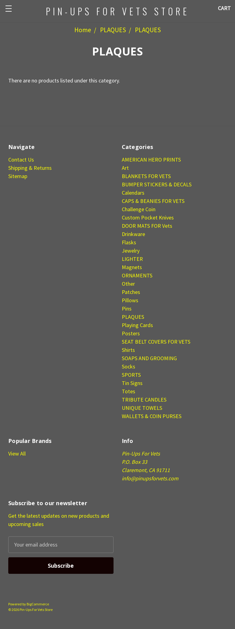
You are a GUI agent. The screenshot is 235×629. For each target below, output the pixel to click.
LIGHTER (132, 258)
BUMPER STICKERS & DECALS (157, 184)
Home (82, 30)
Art (125, 167)
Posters (131, 333)
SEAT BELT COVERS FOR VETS (156, 341)
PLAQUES (113, 30)
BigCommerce (38, 604)
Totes (128, 391)
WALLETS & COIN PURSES (151, 416)
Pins (127, 308)
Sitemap (17, 176)
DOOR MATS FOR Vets (147, 225)
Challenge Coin (138, 209)
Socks (128, 366)
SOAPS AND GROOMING (149, 358)
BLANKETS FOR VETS (146, 176)
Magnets (132, 267)
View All (17, 453)
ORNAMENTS (137, 275)
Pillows (130, 300)
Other (128, 283)
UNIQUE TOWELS (142, 407)
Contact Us (21, 159)
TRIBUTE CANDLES (144, 399)
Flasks (129, 242)
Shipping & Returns (30, 167)
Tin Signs (132, 383)
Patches (131, 291)
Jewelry (131, 250)
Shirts (128, 349)
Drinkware (133, 234)
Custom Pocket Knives (148, 217)
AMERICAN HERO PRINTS (151, 159)
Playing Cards (137, 325)
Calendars (133, 192)
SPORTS (131, 374)
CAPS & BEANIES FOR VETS (153, 200)
